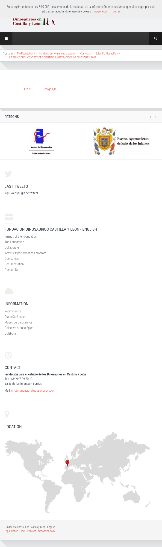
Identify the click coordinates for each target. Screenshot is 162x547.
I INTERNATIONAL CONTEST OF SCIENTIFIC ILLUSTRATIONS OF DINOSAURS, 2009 (51, 57)
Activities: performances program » (57, 53)
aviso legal (100, 11)
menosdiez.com (46, 531)
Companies (12, 258)
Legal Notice (11, 531)
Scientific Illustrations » (107, 53)
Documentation (14, 264)
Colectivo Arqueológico (19, 328)
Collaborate (12, 247)
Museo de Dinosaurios (18, 322)
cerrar (116, 11)
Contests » (85, 53)
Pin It (27, 89)
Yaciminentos (13, 311)
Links (22, 531)
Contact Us (11, 270)
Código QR (49, 89)
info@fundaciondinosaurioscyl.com (33, 390)
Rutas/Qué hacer (15, 317)
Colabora (10, 333)
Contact (31, 531)
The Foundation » (26, 53)
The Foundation (14, 242)
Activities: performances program (25, 253)
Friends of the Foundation (21, 236)
